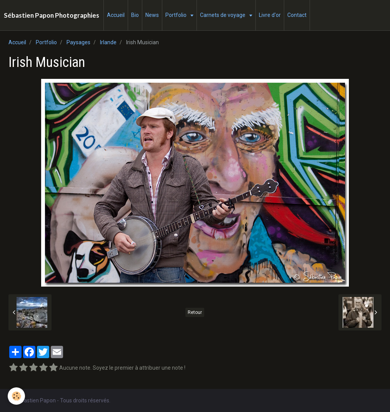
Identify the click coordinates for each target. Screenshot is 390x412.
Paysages (78, 42)
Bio (135, 15)
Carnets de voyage (223, 15)
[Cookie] (16, 396)
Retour (195, 312)
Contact (297, 15)
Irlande (108, 42)
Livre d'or (270, 15)
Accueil (116, 15)
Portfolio (176, 15)
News (152, 15)
